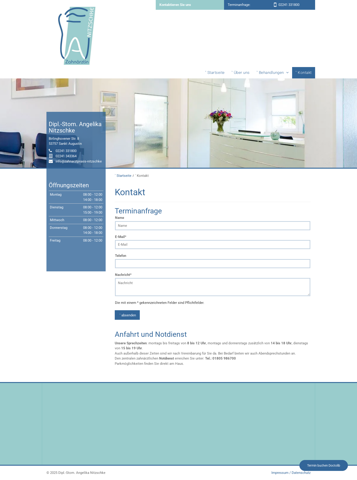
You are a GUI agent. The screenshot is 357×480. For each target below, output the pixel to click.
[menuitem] (215, 72)
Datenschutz (301, 473)
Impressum (279, 473)
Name (119, 218)
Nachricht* (123, 275)
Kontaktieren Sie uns (175, 5)
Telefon (120, 256)
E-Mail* (120, 237)
